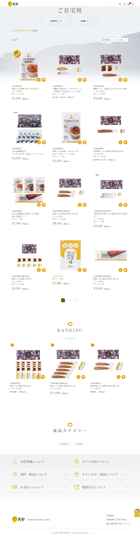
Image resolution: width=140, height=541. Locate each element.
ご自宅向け (54, 21)
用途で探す (23, 31)
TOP (13, 31)
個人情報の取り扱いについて (118, 524)
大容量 (82, 21)
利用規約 (110, 516)
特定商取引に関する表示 (117, 520)
